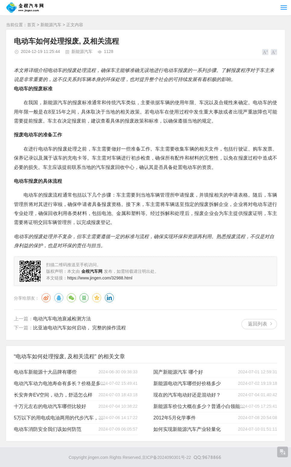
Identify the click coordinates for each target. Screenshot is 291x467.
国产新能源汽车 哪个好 (178, 372)
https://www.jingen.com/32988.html (99, 278)
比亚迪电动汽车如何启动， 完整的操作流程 (79, 327)
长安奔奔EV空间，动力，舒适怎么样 (53, 394)
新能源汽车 (50, 24)
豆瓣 (84, 297)
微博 (46, 297)
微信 (71, 297)
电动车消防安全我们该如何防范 (47, 429)
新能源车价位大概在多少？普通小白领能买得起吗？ (199, 406)
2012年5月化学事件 (174, 417)
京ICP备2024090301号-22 (166, 457)
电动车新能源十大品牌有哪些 (45, 372)
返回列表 (257, 323)
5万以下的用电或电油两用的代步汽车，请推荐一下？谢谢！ (60, 417)
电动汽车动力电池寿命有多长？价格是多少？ (60, 383)
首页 (31, 24)
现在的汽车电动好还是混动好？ (187, 394)
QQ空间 (96, 297)
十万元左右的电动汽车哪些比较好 (50, 406)
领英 (109, 297)
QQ (58, 297)
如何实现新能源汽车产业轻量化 (187, 429)
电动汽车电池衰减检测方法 (62, 318)
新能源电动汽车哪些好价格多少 (187, 383)
